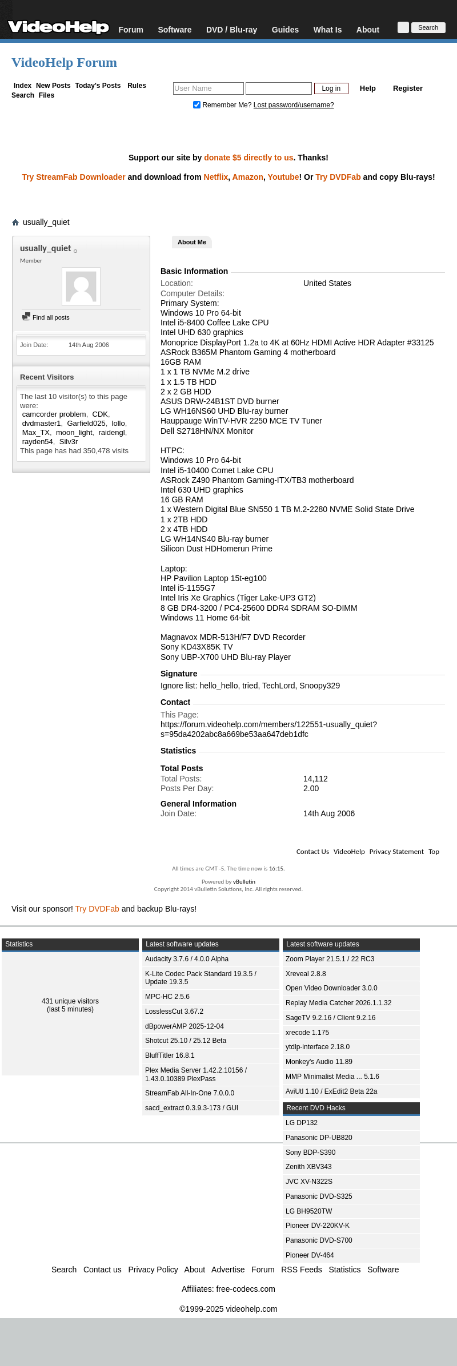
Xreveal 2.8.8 (306, 974)
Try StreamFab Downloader (73, 177)
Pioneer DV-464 (310, 1255)
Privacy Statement (397, 851)
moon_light (74, 432)
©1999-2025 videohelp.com (228, 1308)
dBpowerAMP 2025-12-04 (184, 1026)
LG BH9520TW (309, 1211)
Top (433, 851)
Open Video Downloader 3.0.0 (332, 988)
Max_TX (36, 432)
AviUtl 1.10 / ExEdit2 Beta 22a (332, 1091)
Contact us (102, 1269)
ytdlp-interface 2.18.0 (318, 1047)
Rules (136, 86)
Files (46, 95)
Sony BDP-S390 (310, 1153)
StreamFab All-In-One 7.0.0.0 (189, 1093)
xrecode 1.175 (307, 1033)
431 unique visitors (70, 1001)
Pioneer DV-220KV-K (318, 1226)
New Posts (53, 86)
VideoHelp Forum (64, 62)
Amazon (247, 177)
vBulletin (244, 881)
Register (408, 88)
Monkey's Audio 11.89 (319, 1062)
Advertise (227, 1269)
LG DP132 (302, 1123)
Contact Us (312, 851)
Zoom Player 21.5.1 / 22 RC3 (330, 959)
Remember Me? (223, 105)
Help (368, 88)
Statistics (345, 1269)
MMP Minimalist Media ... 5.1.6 (332, 1077)
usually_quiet (46, 222)
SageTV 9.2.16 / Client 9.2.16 (330, 1018)
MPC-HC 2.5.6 (167, 997)
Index (22, 86)
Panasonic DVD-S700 (319, 1240)
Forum (130, 29)
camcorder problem (54, 414)
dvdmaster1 (41, 423)
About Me (192, 242)
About (367, 29)
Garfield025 (86, 423)
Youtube (283, 177)
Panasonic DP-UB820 (319, 1138)
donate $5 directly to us (248, 157)
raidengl (111, 432)
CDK (100, 414)
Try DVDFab (337, 177)
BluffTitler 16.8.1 (170, 1055)
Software (174, 29)
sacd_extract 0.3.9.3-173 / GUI (191, 1108)
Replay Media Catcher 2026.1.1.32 (338, 1003)
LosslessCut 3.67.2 (174, 1012)
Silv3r (68, 441)
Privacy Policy (153, 1269)
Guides (285, 29)
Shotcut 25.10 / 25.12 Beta (185, 1041)
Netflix (216, 177)
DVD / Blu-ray (231, 29)
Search (22, 95)
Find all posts (46, 317)
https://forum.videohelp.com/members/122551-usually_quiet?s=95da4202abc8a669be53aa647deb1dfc (269, 729)
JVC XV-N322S (309, 1182)
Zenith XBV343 (309, 1167)
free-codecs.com (245, 1289)
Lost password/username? (294, 105)
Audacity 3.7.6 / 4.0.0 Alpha (186, 959)
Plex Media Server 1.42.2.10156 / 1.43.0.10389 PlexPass (196, 1074)
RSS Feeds (301, 1269)
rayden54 (37, 441)
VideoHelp (349, 851)
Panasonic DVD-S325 (319, 1196)
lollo (118, 423)
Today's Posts (98, 86)
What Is (328, 29)
